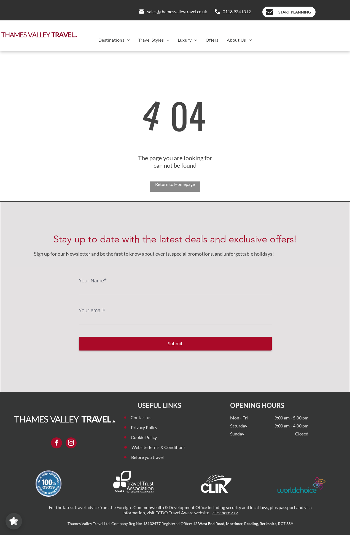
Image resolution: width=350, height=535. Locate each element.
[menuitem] (114, 40)
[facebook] (56, 443)
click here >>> (225, 512)
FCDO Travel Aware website (182, 512)
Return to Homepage (175, 184)
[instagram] (71, 443)
